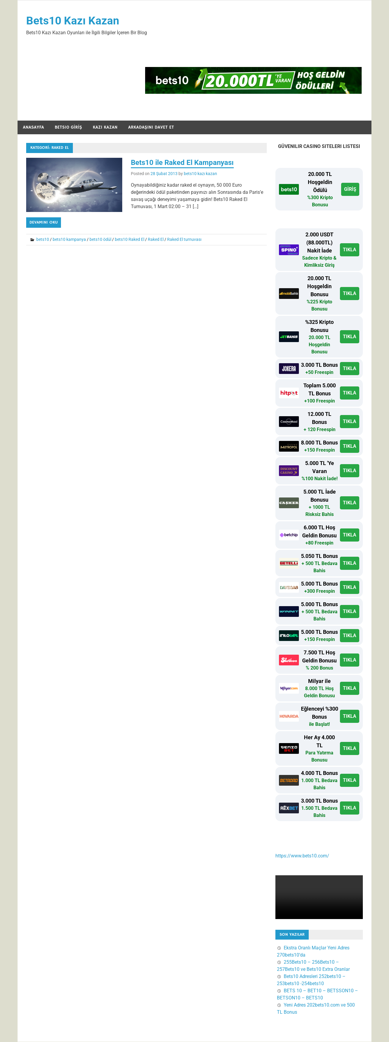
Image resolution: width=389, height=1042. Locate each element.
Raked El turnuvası (184, 239)
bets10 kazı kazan (200, 173)
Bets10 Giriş (68, 127)
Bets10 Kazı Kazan (73, 20)
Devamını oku (43, 222)
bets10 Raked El (129, 239)
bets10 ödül (100, 239)
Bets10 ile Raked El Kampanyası (182, 163)
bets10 (42, 239)
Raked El (156, 239)
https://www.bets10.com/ (302, 856)
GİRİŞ (350, 189)
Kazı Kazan (105, 127)
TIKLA (349, 250)
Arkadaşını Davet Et (151, 127)
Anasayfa (33, 127)
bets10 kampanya (69, 239)
